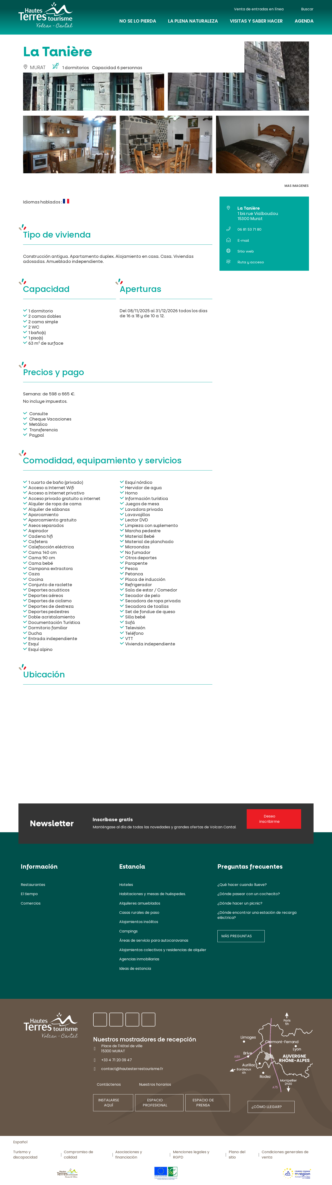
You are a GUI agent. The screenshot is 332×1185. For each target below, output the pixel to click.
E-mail (243, 240)
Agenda (304, 23)
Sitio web (245, 251)
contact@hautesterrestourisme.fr (132, 1068)
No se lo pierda (137, 23)
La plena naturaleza (193, 23)
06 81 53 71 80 (249, 229)
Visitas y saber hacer (256, 23)
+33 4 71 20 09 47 (116, 1059)
